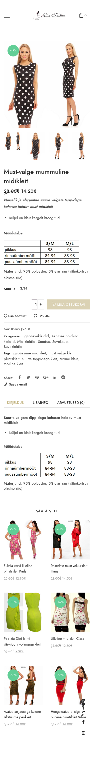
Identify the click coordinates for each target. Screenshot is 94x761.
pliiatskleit (12, 358)
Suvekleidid (13, 346)
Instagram (83, 733)
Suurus (9, 288)
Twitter (28, 377)
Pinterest (37, 377)
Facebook (19, 377)
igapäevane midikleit (29, 353)
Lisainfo (40, 402)
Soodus (44, 341)
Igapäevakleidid (36, 336)
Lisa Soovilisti (17, 316)
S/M (23, 288)
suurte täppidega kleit (39, 358)
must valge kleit (61, 353)
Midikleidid (26, 341)
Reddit (63, 377)
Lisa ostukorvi (71, 304)
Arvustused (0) (71, 402)
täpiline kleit (13, 363)
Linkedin (54, 377)
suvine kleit (69, 358)
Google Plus (45, 377)
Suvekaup (60, 341)
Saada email (17, 384)
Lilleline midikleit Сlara (67, 638)
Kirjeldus (15, 402)
